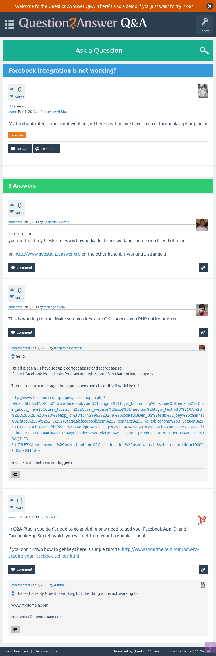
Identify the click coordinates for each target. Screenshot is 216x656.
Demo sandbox (45, 651)
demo (131, 6)
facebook (17, 135)
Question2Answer (147, 651)
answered (15, 222)
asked (12, 112)
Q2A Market (201, 651)
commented (20, 348)
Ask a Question (99, 50)
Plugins (45, 112)
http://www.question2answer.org (47, 253)
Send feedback (17, 651)
